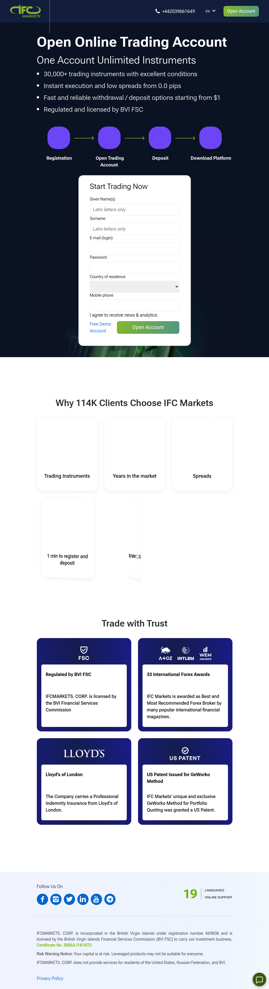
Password (98, 257)
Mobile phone (102, 295)
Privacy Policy (50, 978)
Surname (97, 218)
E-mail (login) (101, 238)
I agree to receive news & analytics (123, 315)
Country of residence (108, 276)
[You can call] (176, 11)
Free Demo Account (100, 327)
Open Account (241, 11)
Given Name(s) (102, 199)
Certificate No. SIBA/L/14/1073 (64, 945)
